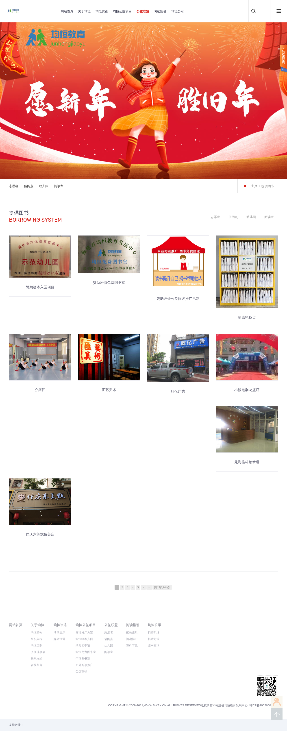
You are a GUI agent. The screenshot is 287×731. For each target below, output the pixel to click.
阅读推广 (132, 639)
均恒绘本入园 (84, 639)
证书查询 (153, 645)
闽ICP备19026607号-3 (263, 705)
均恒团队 (36, 645)
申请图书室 (83, 658)
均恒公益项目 (122, 11)
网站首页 (67, 11)
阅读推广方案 (84, 632)
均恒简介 (36, 632)
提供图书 (267, 186)
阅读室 (58, 186)
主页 (254, 186)
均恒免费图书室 (86, 652)
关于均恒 (84, 11)
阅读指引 (160, 11)
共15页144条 (162, 587)
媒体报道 (59, 639)
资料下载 (132, 645)
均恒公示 (177, 11)
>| (149, 587)
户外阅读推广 (84, 665)
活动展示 (59, 632)
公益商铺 (81, 671)
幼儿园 (43, 186)
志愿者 (13, 186)
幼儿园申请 (83, 645)
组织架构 (36, 639)
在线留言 (36, 665)
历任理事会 (38, 652)
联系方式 (36, 658)
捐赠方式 (153, 639)
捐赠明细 (153, 632)
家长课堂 (132, 632)
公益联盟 (143, 11)
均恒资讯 (102, 11)
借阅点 (28, 186)
